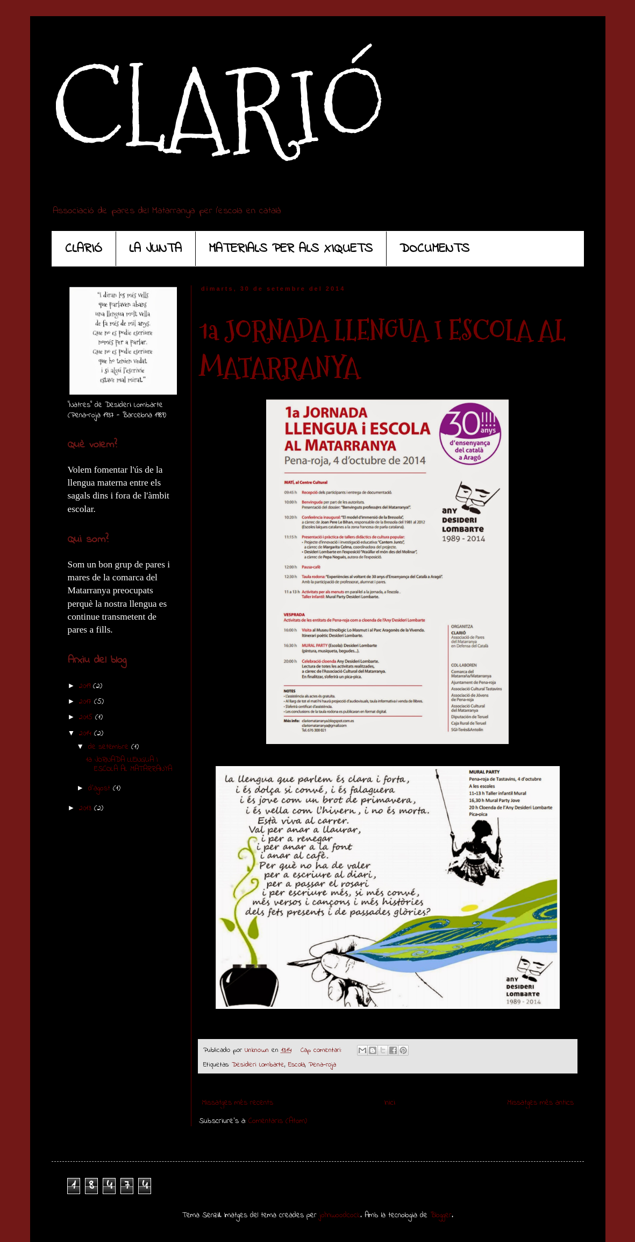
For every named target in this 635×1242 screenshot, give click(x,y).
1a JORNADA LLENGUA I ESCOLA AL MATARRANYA (129, 764)
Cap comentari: (322, 1050)
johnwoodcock (339, 1215)
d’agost (100, 788)
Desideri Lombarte (258, 1065)
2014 (86, 733)
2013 (86, 808)
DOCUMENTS (434, 249)
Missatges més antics (540, 1102)
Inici (389, 1102)
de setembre (109, 747)
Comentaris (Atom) (277, 1121)
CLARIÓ (219, 108)
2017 (86, 701)
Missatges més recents (237, 1102)
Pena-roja (322, 1065)
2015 (87, 717)
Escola (296, 1065)
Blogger (441, 1215)
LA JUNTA (155, 249)
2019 (86, 686)
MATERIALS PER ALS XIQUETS (291, 249)
